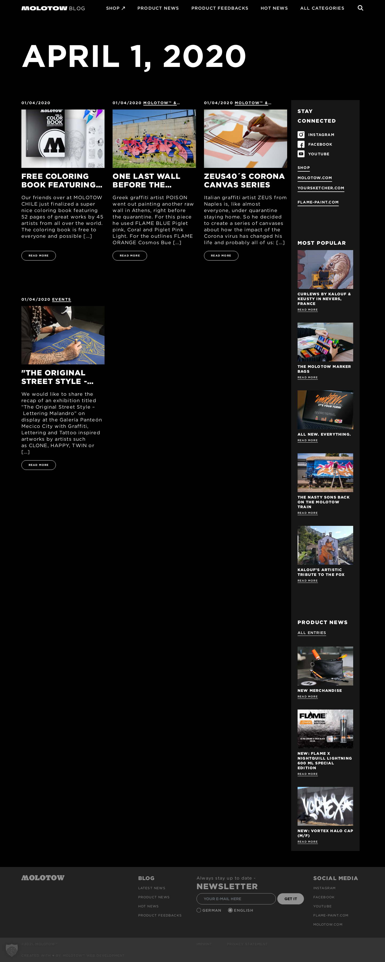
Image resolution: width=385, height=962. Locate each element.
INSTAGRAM (321, 135)
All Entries (312, 633)
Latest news (151, 888)
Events (61, 299)
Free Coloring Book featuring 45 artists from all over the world (58, 180)
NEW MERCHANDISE (320, 690)
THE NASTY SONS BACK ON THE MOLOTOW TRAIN (324, 502)
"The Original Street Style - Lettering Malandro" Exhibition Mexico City (54, 377)
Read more (308, 309)
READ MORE (39, 255)
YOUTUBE (318, 154)
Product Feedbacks (219, 8)
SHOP (113, 8)
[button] (12, 950)
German (212, 910)
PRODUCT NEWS (158, 8)
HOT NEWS (274, 8)
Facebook (324, 897)
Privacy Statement (247, 944)
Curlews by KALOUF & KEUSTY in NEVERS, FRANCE (324, 299)
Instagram (324, 888)
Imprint (204, 944)
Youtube (322, 906)
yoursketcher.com (321, 188)
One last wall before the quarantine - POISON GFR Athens (146, 180)
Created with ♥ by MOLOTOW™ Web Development (73, 955)
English (244, 910)
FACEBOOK (320, 144)
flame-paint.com (318, 202)
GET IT (290, 899)
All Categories (322, 8)
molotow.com (315, 178)
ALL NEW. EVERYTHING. (324, 434)
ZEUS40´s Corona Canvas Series (244, 180)
